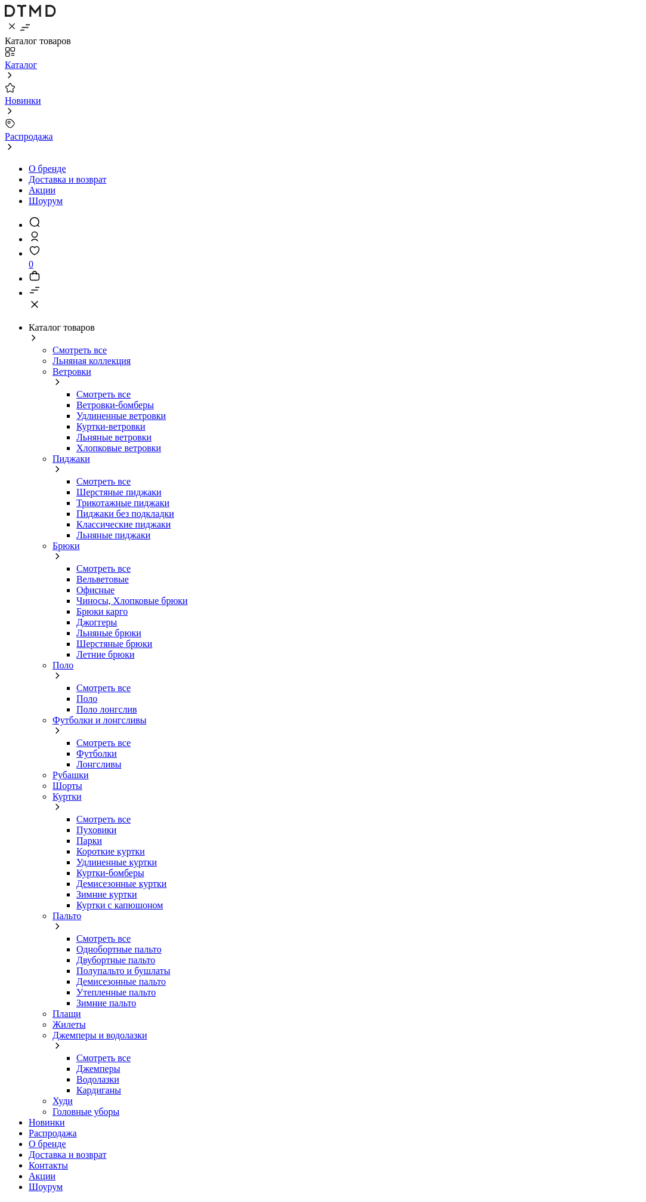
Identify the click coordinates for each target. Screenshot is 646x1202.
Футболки (96, 753)
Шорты (67, 786)
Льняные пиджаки (113, 535)
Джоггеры (96, 622)
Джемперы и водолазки (99, 1035)
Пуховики (96, 830)
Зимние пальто (106, 1003)
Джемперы (98, 1069)
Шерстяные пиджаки (119, 492)
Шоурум (46, 201)
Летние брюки (105, 654)
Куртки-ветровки (111, 426)
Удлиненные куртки (116, 862)
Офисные (95, 590)
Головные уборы (85, 1112)
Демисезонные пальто (121, 981)
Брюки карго (102, 611)
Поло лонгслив (106, 709)
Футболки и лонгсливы (99, 720)
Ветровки (71, 371)
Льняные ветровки (114, 437)
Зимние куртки (106, 894)
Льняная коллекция (91, 361)
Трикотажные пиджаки (122, 503)
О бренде (47, 169)
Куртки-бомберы (110, 873)
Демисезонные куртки (121, 884)
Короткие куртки (110, 851)
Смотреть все (79, 350)
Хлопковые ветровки (118, 448)
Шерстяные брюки (114, 644)
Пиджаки (71, 459)
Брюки (65, 546)
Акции (42, 190)
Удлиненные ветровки (121, 416)
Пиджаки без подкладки (125, 513)
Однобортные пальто (119, 949)
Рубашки (70, 775)
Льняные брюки (108, 633)
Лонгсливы (99, 764)
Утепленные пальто (116, 992)
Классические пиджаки (123, 524)
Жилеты (69, 1024)
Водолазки (97, 1079)
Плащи (66, 1014)
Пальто (66, 916)
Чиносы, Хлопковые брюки (132, 601)
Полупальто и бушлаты (123, 971)
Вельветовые (102, 579)
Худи (62, 1101)
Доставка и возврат (67, 179)
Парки (89, 841)
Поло (62, 665)
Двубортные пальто (115, 960)
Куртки (67, 796)
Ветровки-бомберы (115, 405)
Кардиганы (98, 1090)
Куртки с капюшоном (119, 905)
